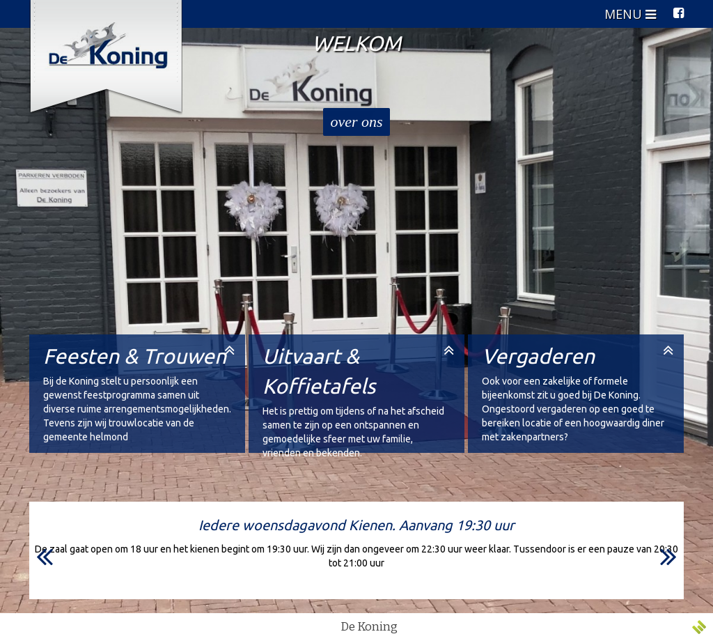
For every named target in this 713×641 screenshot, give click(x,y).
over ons (356, 121)
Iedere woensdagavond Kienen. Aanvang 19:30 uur (356, 525)
